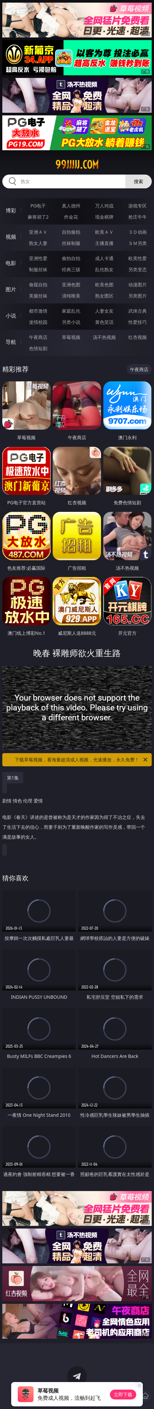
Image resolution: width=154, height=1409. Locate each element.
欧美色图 (104, 284)
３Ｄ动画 (137, 232)
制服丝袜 (38, 269)
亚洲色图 (71, 284)
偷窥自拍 (38, 284)
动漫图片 (137, 284)
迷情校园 (38, 322)
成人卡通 (104, 258)
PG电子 (38, 206)
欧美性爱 (137, 258)
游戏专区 (137, 206)
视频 (11, 236)
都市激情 (38, 311)
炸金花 (71, 217)
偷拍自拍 (71, 258)
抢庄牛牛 (137, 217)
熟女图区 (104, 296)
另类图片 (137, 296)
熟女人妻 (38, 243)
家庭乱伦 (71, 311)
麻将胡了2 (38, 217)
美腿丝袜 (38, 296)
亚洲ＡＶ (38, 232)
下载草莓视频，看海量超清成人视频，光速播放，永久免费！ (81, 760)
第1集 (13, 778)
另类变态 (137, 269)
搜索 (138, 181)
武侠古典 (137, 311)
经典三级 (71, 269)
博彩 (11, 210)
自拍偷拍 (71, 232)
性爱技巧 (137, 322)
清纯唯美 (71, 296)
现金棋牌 (104, 217)
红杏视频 (137, 337)
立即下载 (123, 1394)
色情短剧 (38, 348)
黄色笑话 (104, 322)
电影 (11, 263)
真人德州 (71, 206)
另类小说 (71, 322)
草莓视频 (71, 337)
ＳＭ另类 (137, 243)
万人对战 (104, 206)
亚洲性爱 (38, 258)
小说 (11, 315)
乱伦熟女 (104, 269)
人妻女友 (104, 311)
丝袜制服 (71, 243)
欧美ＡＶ (104, 232)
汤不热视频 (104, 337)
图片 (11, 289)
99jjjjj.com (77, 164)
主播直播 (104, 243)
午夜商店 (38, 337)
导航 (11, 342)
